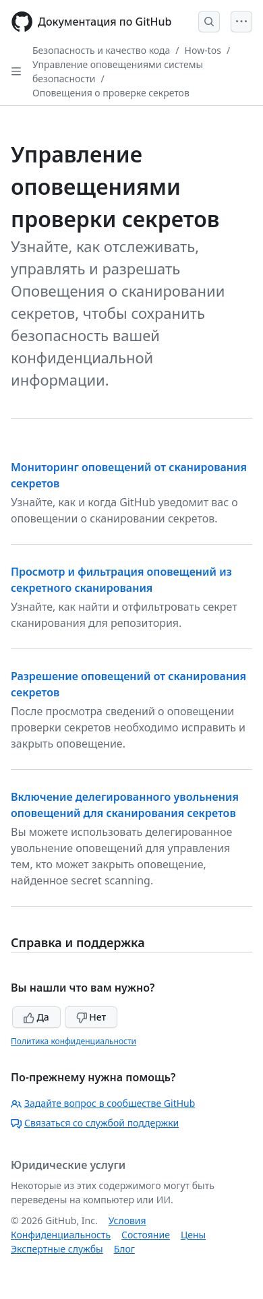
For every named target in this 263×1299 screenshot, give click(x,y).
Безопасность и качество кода (101, 50)
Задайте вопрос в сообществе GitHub (103, 1103)
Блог (124, 1248)
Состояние (145, 1234)
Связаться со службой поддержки (95, 1122)
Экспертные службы (57, 1248)
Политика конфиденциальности (73, 1041)
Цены (193, 1234)
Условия (127, 1220)
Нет (91, 1016)
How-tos (203, 50)
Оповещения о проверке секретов (110, 92)
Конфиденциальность (61, 1234)
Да (36, 1016)
